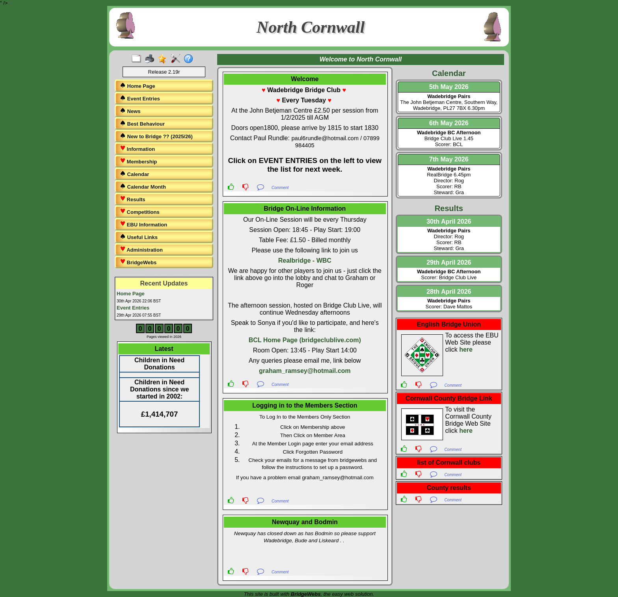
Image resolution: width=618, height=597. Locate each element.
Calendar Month (143, 186)
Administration (141, 249)
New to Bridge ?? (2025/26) (156, 136)
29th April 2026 (448, 262)
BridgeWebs (138, 262)
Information (137, 148)
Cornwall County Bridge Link (449, 398)
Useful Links (139, 237)
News (130, 111)
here (466, 349)
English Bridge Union (449, 324)
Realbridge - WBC (304, 260)
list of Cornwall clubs (448, 462)
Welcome (304, 79)
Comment (280, 187)
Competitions (140, 211)
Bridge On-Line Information (305, 208)
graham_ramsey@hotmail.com (305, 370)
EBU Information (143, 224)
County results (449, 487)
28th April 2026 (448, 291)
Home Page (137, 85)
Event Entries (140, 98)
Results (132, 199)
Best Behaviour (142, 123)
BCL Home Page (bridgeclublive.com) (305, 340)
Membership (138, 161)
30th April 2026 (448, 221)
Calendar (134, 174)
